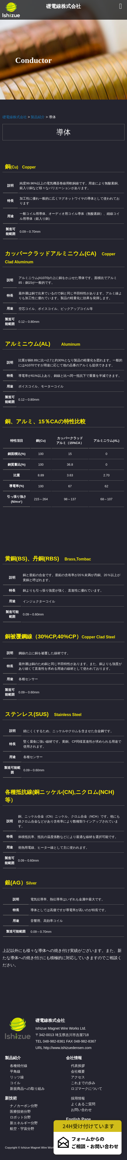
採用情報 (78, 1098)
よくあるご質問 (83, 1104)
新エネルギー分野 (24, 1123)
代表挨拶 (78, 1066)
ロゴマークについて (86, 1089)
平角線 (15, 1071)
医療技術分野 (20, 1111)
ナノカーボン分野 (24, 1106)
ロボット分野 (20, 1117)
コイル (15, 1083)
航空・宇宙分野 (22, 1129)
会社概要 (78, 1071)
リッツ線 (17, 1077)
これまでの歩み (83, 1083)
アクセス (78, 1077)
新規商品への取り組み (27, 1089)
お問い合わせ (81, 1110)
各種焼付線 (18, 1066)
